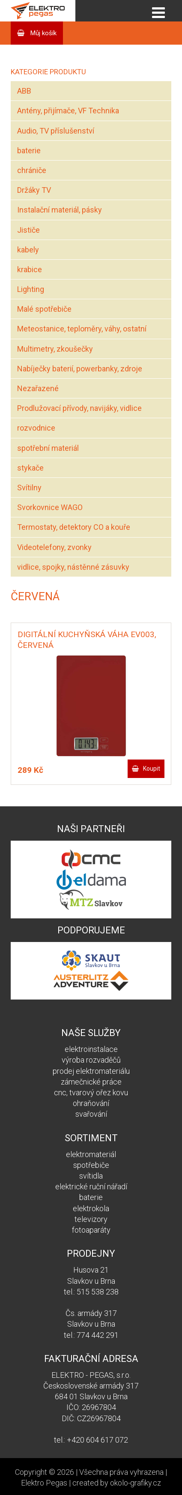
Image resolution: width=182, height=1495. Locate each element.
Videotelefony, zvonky (54, 547)
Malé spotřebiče (44, 308)
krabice (29, 269)
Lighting (30, 289)
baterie (29, 150)
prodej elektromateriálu (91, 1071)
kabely (28, 249)
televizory (91, 1219)
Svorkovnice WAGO (50, 507)
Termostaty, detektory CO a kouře (73, 527)
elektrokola (91, 1208)
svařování (91, 1113)
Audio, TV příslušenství (55, 130)
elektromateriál (91, 1154)
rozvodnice (36, 427)
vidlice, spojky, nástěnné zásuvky (73, 566)
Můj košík (43, 33)
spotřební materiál (48, 448)
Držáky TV (34, 189)
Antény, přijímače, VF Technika (68, 110)
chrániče (31, 170)
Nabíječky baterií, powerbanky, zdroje (79, 368)
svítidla (91, 1175)
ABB (24, 90)
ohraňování (91, 1103)
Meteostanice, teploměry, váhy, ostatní (81, 328)
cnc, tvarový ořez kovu (91, 1092)
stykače (30, 467)
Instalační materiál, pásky (59, 209)
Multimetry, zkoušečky (55, 348)
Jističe (28, 229)
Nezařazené (38, 388)
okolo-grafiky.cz (135, 1482)
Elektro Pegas (44, 1482)
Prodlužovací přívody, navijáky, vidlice (79, 408)
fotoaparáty (91, 1229)
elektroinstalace (91, 1049)
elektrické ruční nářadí (91, 1186)
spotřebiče (91, 1165)
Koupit (151, 768)
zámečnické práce (91, 1081)
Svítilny (29, 487)
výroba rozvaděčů (91, 1059)
